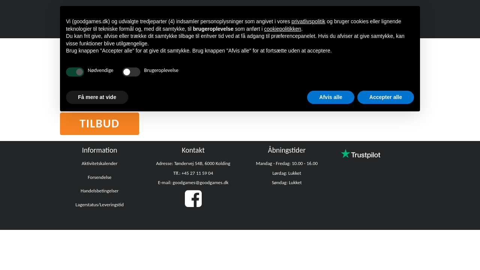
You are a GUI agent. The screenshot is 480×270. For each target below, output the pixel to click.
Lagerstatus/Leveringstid (99, 204)
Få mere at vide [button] (97, 97)
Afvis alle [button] (330, 97)
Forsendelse (99, 177)
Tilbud (100, 123)
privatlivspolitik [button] (308, 21)
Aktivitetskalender (100, 163)
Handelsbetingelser (99, 191)
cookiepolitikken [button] (282, 29)
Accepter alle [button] (385, 97)
